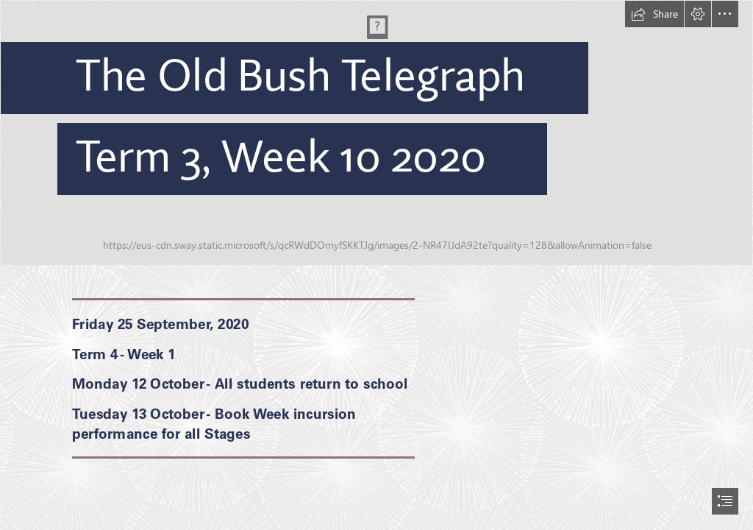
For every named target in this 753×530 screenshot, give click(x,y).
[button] (654, 14)
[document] (376, 265)
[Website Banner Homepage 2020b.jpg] (376, 133)
